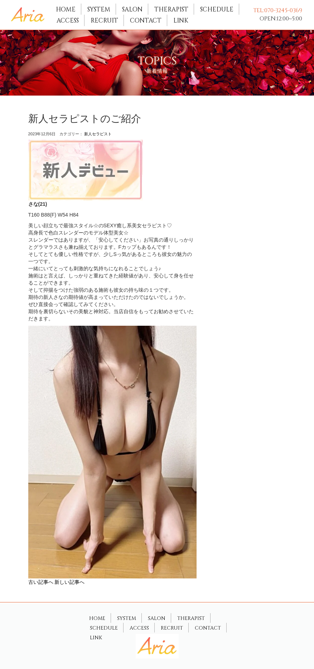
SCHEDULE (216, 9)
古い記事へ (40, 582)
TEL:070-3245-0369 (277, 10)
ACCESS (68, 20)
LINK (180, 20)
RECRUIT (104, 20)
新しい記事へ (69, 582)
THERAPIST (171, 9)
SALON (132, 9)
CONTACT (145, 20)
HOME (66, 9)
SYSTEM (98, 9)
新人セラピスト (98, 134)
